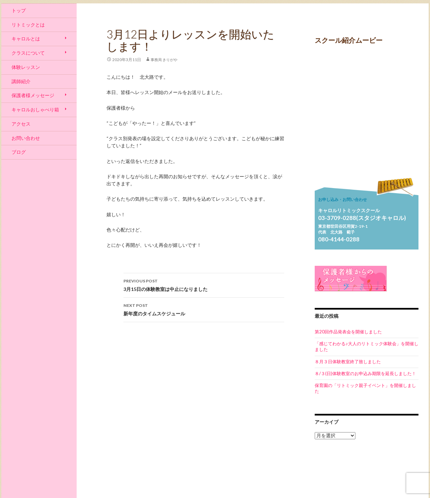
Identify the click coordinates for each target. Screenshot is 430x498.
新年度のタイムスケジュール (203, 308)
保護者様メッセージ (33, 95)
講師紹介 (21, 81)
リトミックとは (28, 24)
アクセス (21, 124)
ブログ (19, 152)
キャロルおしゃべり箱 (35, 109)
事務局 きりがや (164, 59)
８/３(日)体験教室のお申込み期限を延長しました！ (365, 373)
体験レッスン (26, 67)
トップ (19, 10)
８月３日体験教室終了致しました (348, 361)
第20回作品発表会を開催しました (348, 331)
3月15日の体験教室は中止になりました (203, 284)
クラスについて (28, 53)
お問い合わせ (26, 138)
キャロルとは (26, 38)
